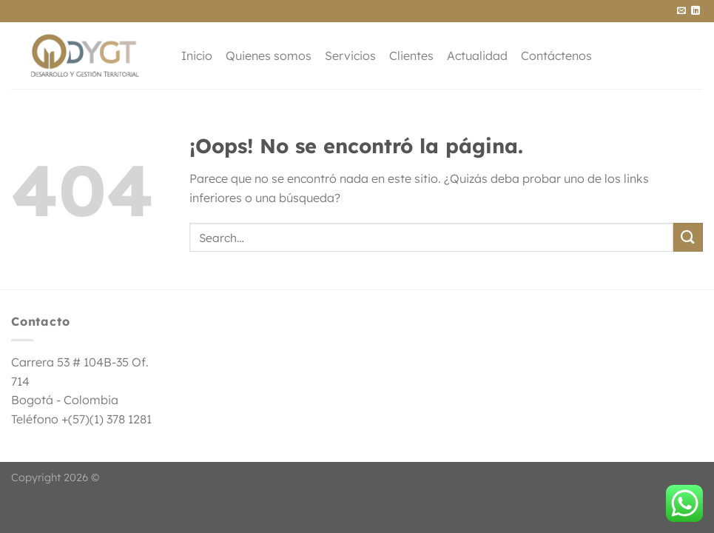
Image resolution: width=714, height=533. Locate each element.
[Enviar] (688, 237)
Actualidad (477, 55)
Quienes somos (268, 55)
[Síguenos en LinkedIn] (695, 11)
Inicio (196, 55)
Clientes (411, 55)
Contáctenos (556, 55)
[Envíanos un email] (681, 11)
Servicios (350, 55)
